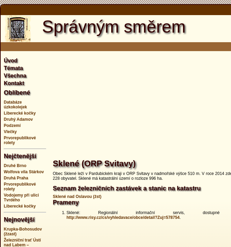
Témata (13, 68)
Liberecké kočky (20, 113)
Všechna (15, 76)
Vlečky (10, 131)
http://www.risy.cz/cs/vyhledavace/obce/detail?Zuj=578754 (122, 217)
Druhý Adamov (18, 119)
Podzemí (12, 125)
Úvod (10, 60)
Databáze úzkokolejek (15, 104)
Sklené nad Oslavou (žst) (77, 196)
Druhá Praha (16, 178)
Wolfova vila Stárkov (24, 171)
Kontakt (14, 83)
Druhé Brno (15, 165)
